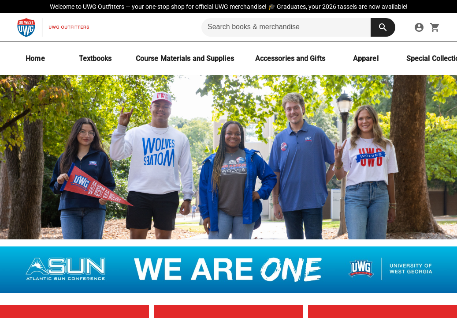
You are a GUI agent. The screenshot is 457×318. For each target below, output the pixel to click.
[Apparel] (365, 58)
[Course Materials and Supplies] (185, 58)
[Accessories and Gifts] (290, 58)
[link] (419, 27)
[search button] (383, 27)
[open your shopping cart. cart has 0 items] (435, 27)
